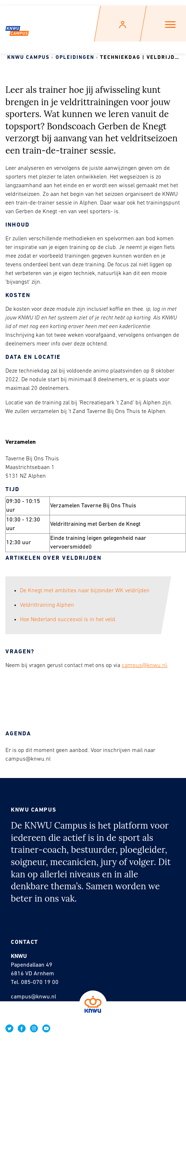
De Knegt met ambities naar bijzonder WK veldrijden (85, 591)
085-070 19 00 (40, 982)
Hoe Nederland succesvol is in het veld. (68, 620)
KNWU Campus (28, 57)
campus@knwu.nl (144, 666)
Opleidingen (75, 57)
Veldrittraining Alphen (47, 605)
